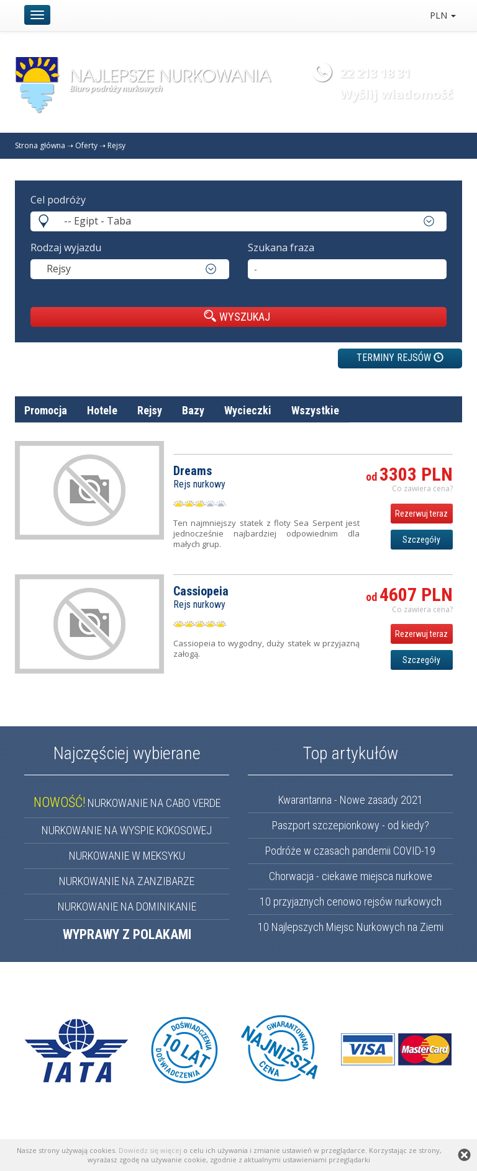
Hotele (102, 410)
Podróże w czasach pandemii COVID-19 (350, 850)
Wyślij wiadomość (396, 94)
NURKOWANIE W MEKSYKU (127, 855)
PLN (443, 15)
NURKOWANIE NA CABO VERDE (127, 802)
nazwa (383, 440)
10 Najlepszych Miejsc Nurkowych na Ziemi (350, 926)
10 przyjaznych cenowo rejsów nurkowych (351, 901)
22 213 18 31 (375, 73)
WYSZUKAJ (237, 316)
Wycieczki (247, 410)
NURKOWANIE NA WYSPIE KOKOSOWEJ (127, 830)
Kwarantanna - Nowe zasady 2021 (350, 799)
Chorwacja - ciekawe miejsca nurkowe (350, 876)
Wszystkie (315, 410)
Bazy (193, 410)
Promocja (45, 410)
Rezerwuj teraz (421, 514)
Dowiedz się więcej (150, 1150)
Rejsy (116, 145)
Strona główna (40, 145)
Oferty (86, 145)
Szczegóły (421, 540)
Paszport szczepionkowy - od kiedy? (350, 825)
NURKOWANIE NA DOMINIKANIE (127, 906)
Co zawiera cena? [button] (422, 488)
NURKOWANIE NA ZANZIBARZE (126, 881)
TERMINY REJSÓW (400, 357)
